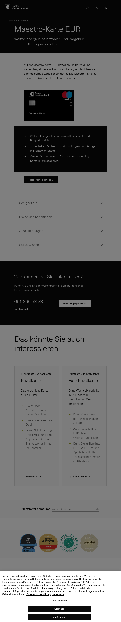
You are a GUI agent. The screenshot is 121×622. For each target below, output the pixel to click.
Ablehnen (59, 611)
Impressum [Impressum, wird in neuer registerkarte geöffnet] (58, 596)
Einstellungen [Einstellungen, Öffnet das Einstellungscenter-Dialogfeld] (59, 603)
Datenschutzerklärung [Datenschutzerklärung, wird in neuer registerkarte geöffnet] (38, 596)
